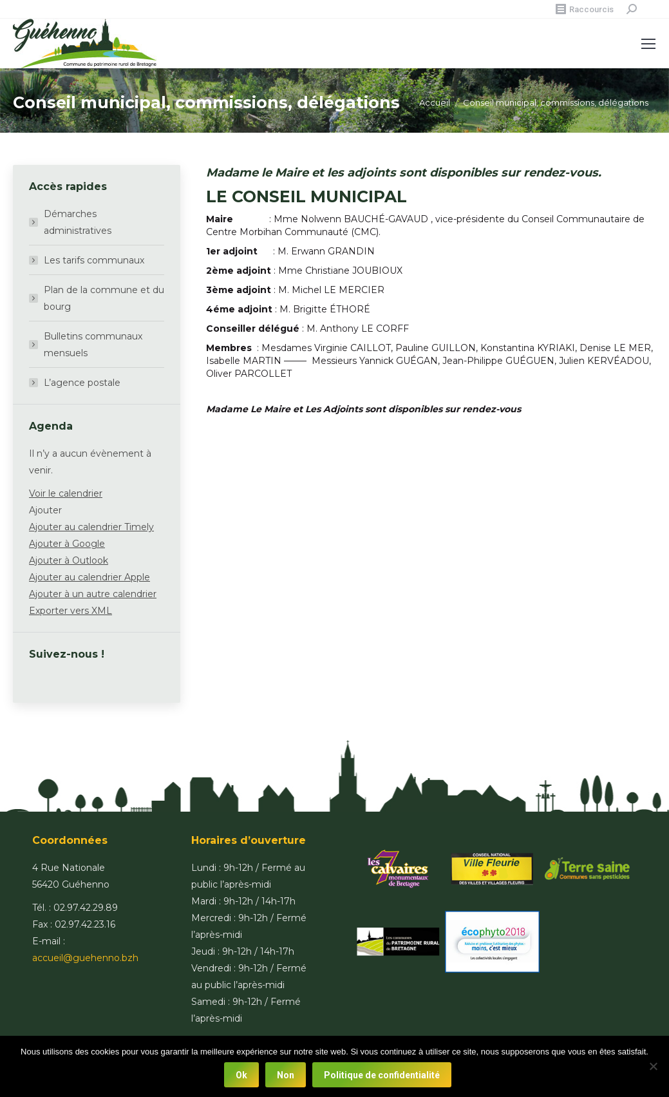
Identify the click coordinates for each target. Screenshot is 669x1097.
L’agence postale (82, 382)
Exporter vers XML (70, 610)
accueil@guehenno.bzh (85, 958)
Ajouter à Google (67, 543)
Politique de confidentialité (382, 1075)
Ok (241, 1075)
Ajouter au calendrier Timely (91, 527)
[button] (45, 510)
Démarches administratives (77, 222)
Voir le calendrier (65, 493)
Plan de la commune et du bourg (104, 298)
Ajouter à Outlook (68, 560)
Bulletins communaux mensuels (93, 344)
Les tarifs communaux (94, 260)
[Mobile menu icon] (648, 44)
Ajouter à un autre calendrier (92, 594)
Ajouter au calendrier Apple (89, 577)
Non (285, 1075)
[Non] (652, 1066)
